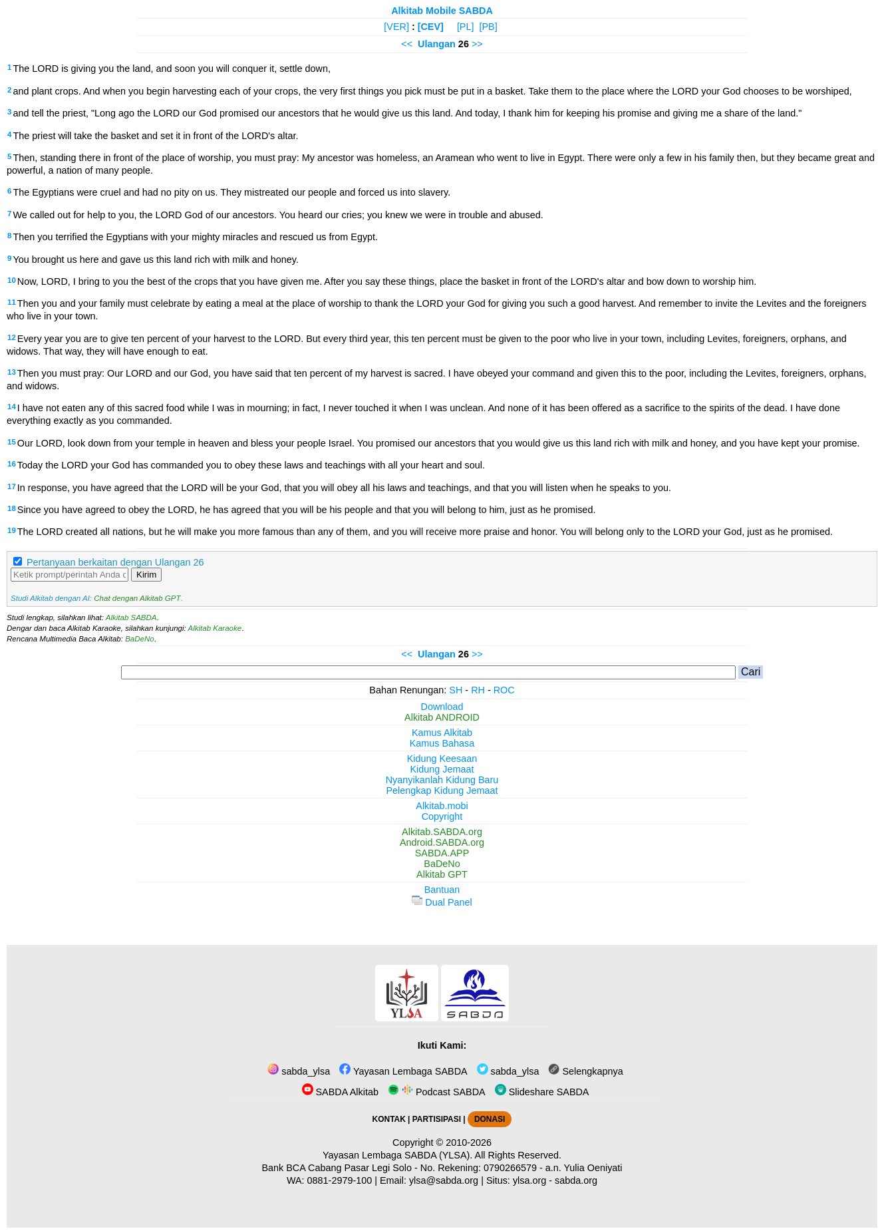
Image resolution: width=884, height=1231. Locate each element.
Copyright (442, 816)
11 (11, 302)
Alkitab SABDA (131, 617)
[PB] (488, 26)
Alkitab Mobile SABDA (442, 10)
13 (11, 372)
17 (11, 486)
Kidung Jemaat (442, 769)
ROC (504, 690)
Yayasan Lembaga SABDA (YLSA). (397, 1155)
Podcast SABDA (437, 1092)
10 (11, 280)
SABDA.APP (442, 853)
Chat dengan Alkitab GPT (137, 598)
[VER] (396, 26)
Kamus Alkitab (442, 732)
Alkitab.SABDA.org (442, 831)
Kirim (146, 575)
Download (442, 706)
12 (11, 337)
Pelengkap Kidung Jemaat (442, 790)
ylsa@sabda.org (443, 1180)
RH (478, 690)
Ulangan (437, 44)
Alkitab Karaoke (215, 628)
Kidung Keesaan (442, 758)
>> (477, 44)
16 (11, 464)
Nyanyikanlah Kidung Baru (442, 780)
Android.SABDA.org (442, 842)
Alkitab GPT (442, 874)
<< (406, 44)
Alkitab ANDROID (442, 717)
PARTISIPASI (436, 1119)
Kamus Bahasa (442, 743)
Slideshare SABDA (542, 1092)
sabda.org (576, 1180)
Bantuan (442, 889)
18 (11, 508)
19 (11, 530)
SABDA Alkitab (340, 1092)
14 (11, 407)
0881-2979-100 (339, 1180)
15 (11, 442)
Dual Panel (442, 902)
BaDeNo (139, 639)
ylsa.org (529, 1180)
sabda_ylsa (298, 1071)
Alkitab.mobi (442, 805)
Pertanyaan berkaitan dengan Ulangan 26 (115, 562)
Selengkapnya (585, 1071)
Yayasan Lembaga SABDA (403, 1071)
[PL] (465, 26)
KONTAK (389, 1119)
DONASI (489, 1119)
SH (455, 690)
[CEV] (431, 26)
